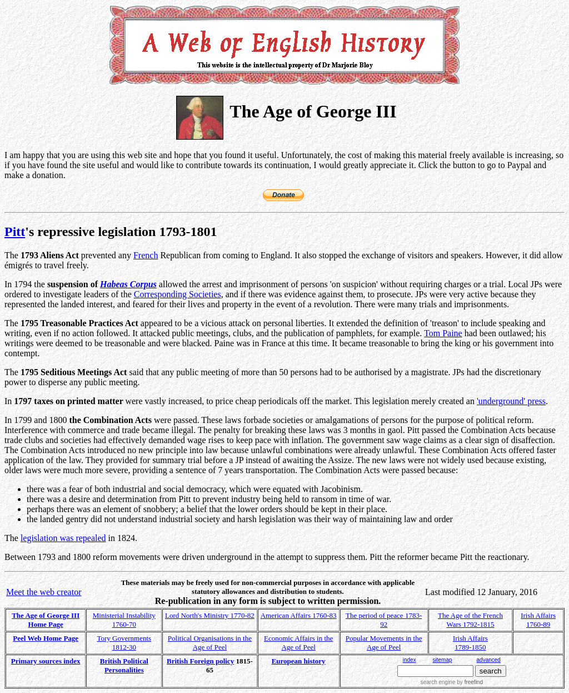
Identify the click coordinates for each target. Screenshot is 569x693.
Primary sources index (46, 661)
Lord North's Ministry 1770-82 (209, 615)
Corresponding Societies (177, 294)
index (409, 660)
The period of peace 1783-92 (384, 619)
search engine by (452, 682)
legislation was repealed (63, 538)
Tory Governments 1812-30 (124, 642)
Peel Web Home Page (45, 638)
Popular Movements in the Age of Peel (384, 642)
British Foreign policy (200, 661)
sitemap (442, 660)
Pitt (14, 231)
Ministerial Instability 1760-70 (124, 619)
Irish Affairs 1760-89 (538, 619)
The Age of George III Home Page (45, 619)
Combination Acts (117, 420)
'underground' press (511, 401)
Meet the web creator (43, 592)
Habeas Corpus (128, 284)
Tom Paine (443, 333)
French (145, 255)
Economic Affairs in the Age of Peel (298, 642)
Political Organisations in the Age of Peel (210, 642)
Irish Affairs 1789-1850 (470, 642)
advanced (489, 660)
